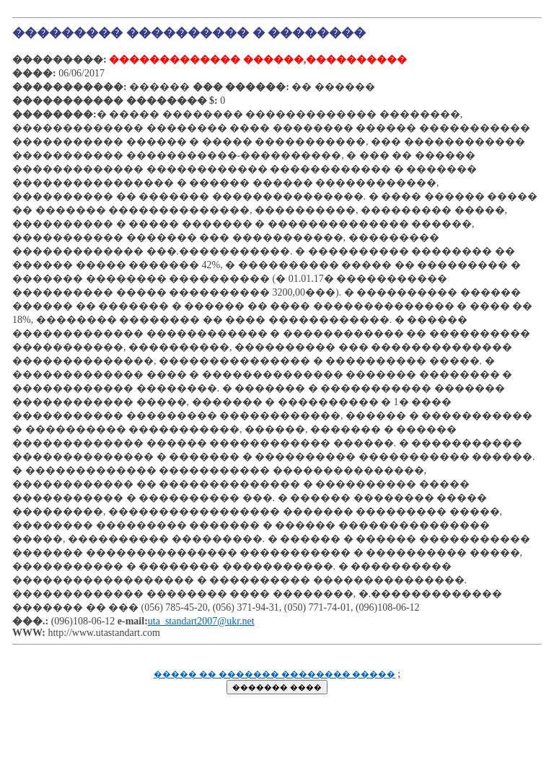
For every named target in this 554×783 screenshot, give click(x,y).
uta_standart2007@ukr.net (201, 621)
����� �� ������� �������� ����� (275, 674)
